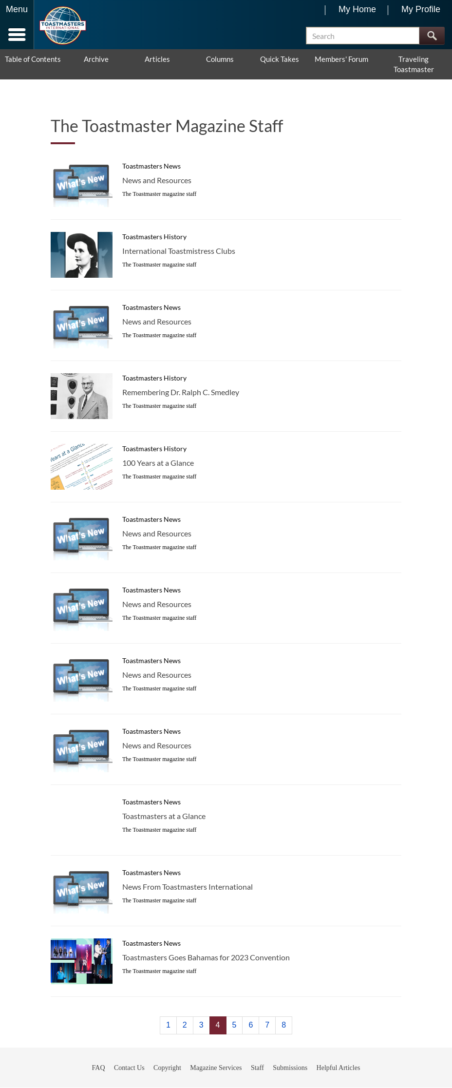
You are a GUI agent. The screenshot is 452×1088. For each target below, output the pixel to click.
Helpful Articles (338, 1067)
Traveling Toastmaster (414, 64)
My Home (357, 9)
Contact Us (129, 1067)
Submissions (290, 1067)
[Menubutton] (17, 25)
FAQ (98, 1067)
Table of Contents (33, 59)
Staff (257, 1067)
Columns (220, 59)
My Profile (420, 9)
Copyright (167, 1067)
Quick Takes (279, 59)
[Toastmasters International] (62, 25)
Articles (157, 59)
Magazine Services (216, 1067)
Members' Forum (341, 59)
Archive (96, 59)
